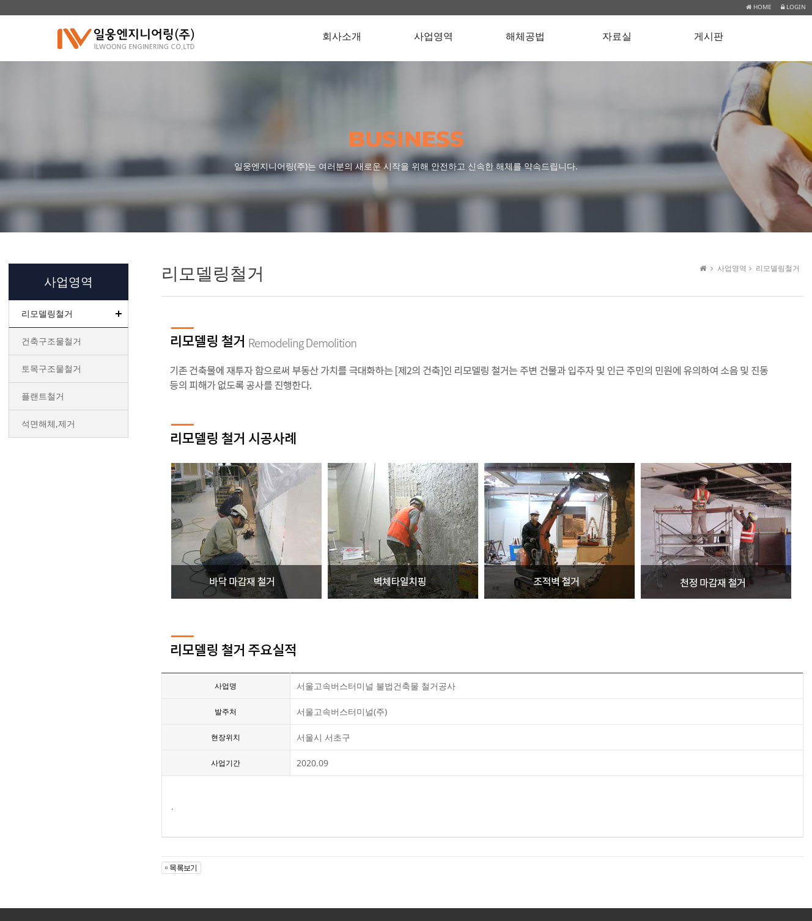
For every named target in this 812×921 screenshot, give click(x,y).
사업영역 (433, 36)
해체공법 (525, 36)
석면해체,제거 (48, 423)
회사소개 (341, 36)
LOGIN (793, 6)
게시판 (708, 36)
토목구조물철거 (51, 368)
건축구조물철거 (51, 341)
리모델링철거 (47, 313)
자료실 (617, 36)
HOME (759, 6)
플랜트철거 (42, 396)
